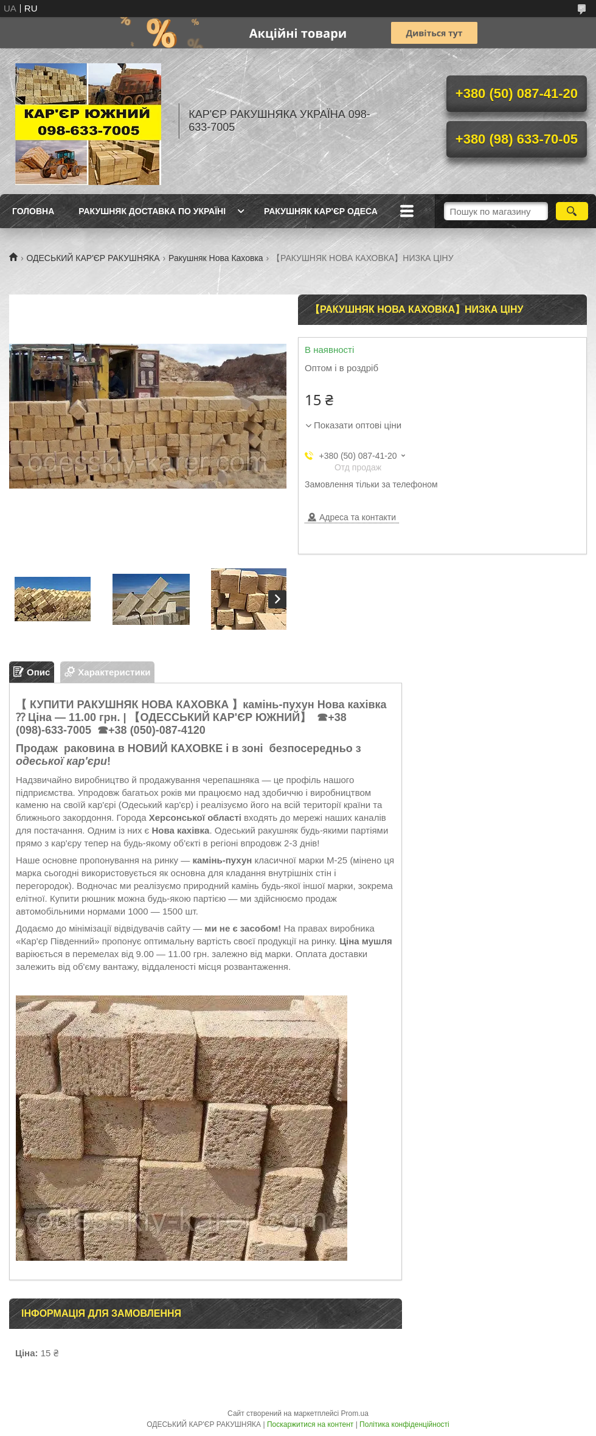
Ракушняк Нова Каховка (215, 258)
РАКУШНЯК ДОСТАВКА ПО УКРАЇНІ (152, 211)
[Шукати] (572, 211)
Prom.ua (355, 1413)
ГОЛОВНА (33, 211)
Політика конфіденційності (404, 1424)
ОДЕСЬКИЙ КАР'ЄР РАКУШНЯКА (92, 258)
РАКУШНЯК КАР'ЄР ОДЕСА (321, 211)
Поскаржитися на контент (310, 1424)
